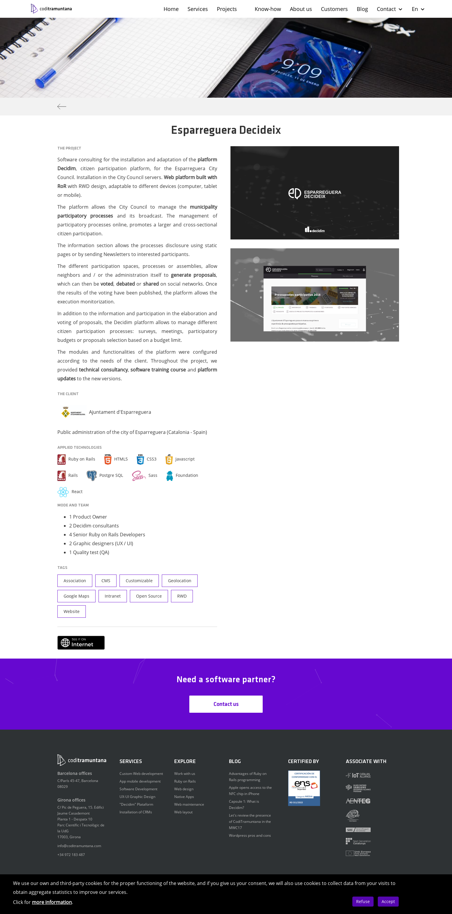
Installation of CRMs (136, 812)
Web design (183, 788)
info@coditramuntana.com (79, 845)
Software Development (138, 788)
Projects (227, 8)
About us (301, 8)
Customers (334, 8)
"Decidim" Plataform (136, 804)
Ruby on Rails (185, 781)
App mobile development (140, 781)
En (418, 8)
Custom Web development (141, 773)
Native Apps (184, 796)
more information (52, 902)
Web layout (183, 812)
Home (171, 8)
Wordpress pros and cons (250, 835)
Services (198, 8)
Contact (390, 8)
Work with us (184, 773)
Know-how (268, 8)
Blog (362, 8)
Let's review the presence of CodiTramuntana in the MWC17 (250, 821)
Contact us (226, 704)
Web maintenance (189, 804)
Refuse (363, 901)
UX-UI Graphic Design (137, 796)
